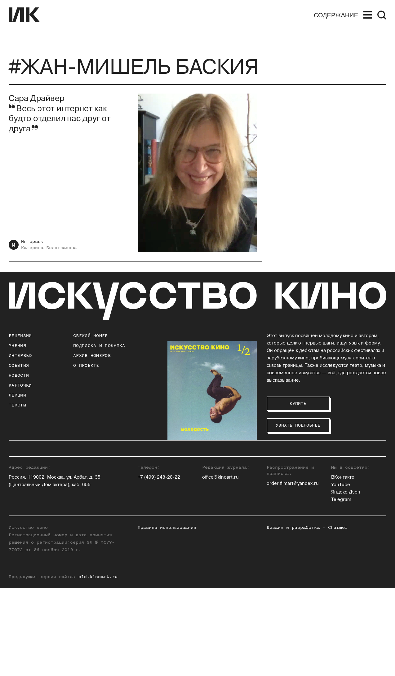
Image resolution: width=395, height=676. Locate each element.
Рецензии (20, 335)
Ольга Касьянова (285, 468)
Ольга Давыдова (220, 491)
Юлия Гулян (215, 476)
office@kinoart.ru (220, 565)
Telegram (341, 587)
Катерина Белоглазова (49, 247)
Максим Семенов (351, 476)
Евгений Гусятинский (226, 483)
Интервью (32, 241)
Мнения (17, 345)
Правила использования (167, 615)
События (19, 365)
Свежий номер (90, 335)
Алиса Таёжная (348, 498)
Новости (19, 375)
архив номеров (92, 355)
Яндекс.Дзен (345, 580)
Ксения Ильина (219, 520)
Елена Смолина (348, 483)
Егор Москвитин (285, 498)
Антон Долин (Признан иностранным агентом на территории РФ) (227, 505)
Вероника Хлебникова (356, 513)
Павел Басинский (221, 468)
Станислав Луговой (288, 483)
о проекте (86, 365)
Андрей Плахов (284, 506)
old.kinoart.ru (98, 664)
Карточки (20, 385)
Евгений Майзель (286, 491)
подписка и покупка (99, 345)
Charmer (338, 615)
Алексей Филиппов (352, 506)
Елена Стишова (348, 491)
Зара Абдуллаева (221, 461)
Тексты (17, 405)
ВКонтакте (342, 565)
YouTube (340, 572)
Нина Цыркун (346, 520)
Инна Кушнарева (285, 476)
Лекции (17, 395)
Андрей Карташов (287, 461)
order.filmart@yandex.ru (293, 571)
